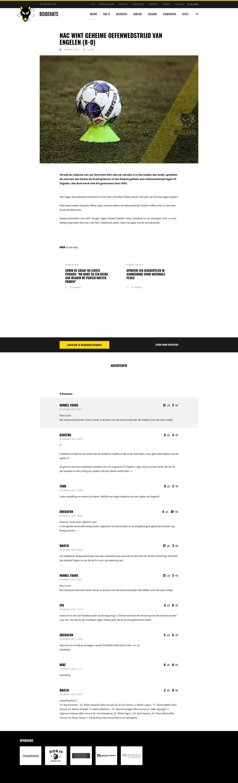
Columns (152, 14)
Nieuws (93, 14)
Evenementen (169, 14)
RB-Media (176, 764)
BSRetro (137, 14)
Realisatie (146, 764)
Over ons (123, 4)
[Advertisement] (119, 343)
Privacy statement (76, 764)
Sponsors (153, 4)
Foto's (185, 14)
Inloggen (194, 4)
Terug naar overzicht (167, 309)
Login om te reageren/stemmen (84, 310)
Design (155, 764)
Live (92, 4)
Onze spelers (138, 4)
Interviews (121, 14)
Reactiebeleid (94, 764)
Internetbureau (165, 764)
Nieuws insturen (106, 4)
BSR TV (106, 14)
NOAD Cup (179, 4)
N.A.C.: (74, 665)
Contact (166, 4)
